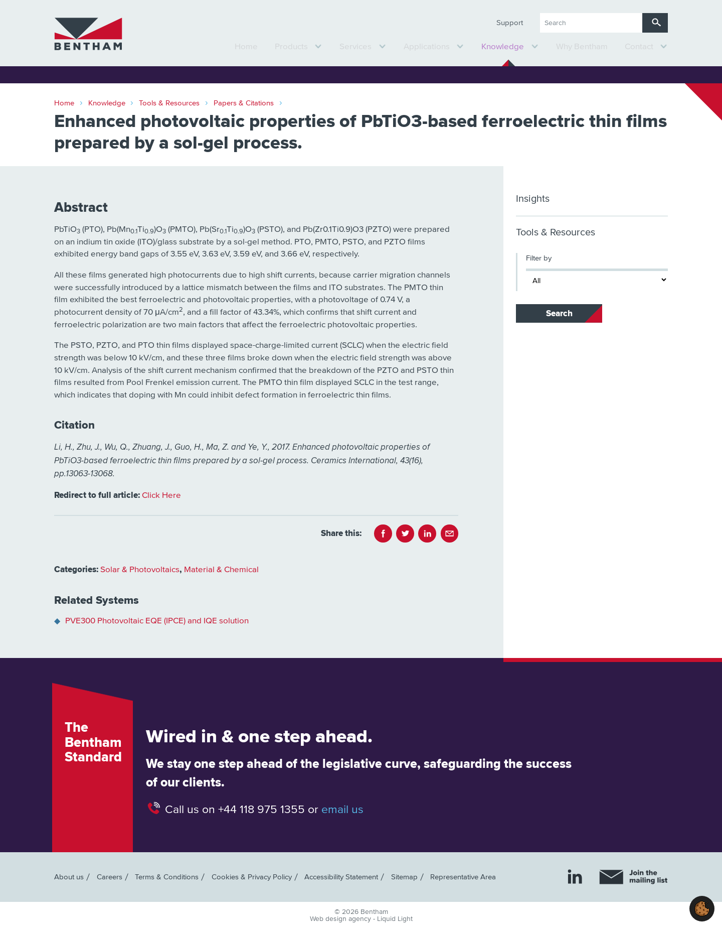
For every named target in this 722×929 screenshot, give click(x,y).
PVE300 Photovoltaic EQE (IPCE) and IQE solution (157, 621)
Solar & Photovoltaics (139, 570)
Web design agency (341, 918)
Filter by (539, 258)
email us (342, 810)
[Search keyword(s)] (591, 23)
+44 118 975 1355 (261, 810)
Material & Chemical (221, 570)
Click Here (161, 495)
